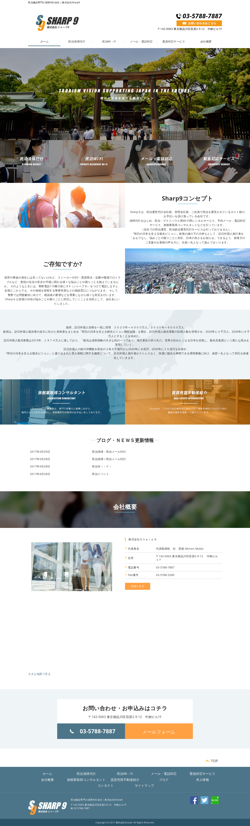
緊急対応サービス (173, 41)
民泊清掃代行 (76, 41)
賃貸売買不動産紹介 (125, 780)
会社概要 (205, 41)
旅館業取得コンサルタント (86, 780)
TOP (214, 761)
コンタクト (106, 785)
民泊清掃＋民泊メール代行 (109, 459)
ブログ (164, 780)
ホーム (44, 41)
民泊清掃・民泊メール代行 (109, 451)
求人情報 (202, 780)
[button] (159, 731)
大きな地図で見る (39, 674)
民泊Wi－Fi (109, 41)
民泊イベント (100, 474)
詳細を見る (137, 586)
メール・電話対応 (141, 41)
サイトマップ (144, 785)
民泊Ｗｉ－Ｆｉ (102, 466)
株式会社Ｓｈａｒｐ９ (142, 539)
